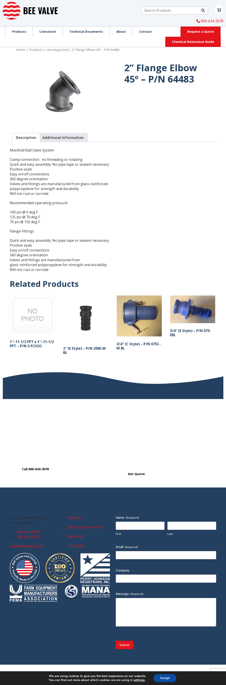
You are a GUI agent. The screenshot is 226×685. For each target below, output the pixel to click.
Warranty (75, 536)
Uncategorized (57, 49)
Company (122, 570)
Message (129, 594)
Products (35, 49)
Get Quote (136, 474)
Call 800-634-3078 (35, 469)
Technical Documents (85, 527)
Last (170, 534)
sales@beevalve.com (26, 546)
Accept (165, 678)
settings (139, 680)
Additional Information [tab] (63, 137)
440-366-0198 (28, 536)
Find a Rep (75, 545)
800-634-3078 (209, 21)
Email (127, 547)
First (118, 534)
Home (20, 49)
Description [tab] (26, 137)
